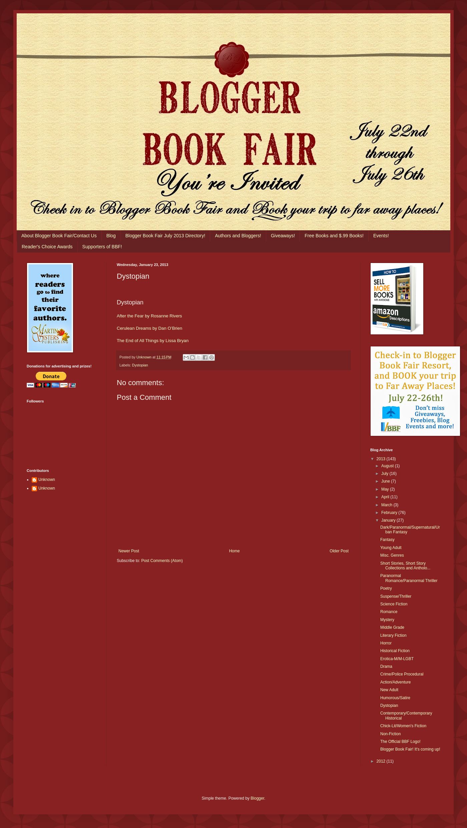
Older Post (339, 551)
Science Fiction (393, 604)
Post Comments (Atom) (162, 560)
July (385, 473)
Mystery (387, 619)
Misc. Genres (392, 555)
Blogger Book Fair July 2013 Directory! (165, 235)
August (388, 466)
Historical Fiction (395, 650)
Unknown (46, 479)
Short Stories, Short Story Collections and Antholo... (405, 565)
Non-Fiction (390, 734)
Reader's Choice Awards (47, 246)
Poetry (386, 588)
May (385, 489)
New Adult (389, 689)
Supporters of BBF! (102, 246)
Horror (386, 643)
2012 (382, 761)
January (389, 520)
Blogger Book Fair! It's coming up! (410, 749)
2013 (382, 459)
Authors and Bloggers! (238, 235)
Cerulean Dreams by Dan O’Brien (149, 328)
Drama (386, 666)
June (386, 481)
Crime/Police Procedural (401, 674)
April (385, 497)
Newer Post (128, 551)
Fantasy (387, 539)
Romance (388, 611)
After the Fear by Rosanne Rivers (149, 315)
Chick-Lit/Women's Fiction (403, 726)
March (387, 505)
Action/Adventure (395, 682)
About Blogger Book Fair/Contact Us (59, 235)
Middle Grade (392, 627)
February (389, 512)
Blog (111, 235)
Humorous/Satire (395, 698)
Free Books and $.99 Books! (334, 235)
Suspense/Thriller (395, 596)
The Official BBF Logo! (400, 741)
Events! (381, 235)
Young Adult (391, 547)
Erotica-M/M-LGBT (397, 658)
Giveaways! (283, 235)
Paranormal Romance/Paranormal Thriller (409, 578)
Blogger (257, 798)
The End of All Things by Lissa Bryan (152, 340)
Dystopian (140, 365)
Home (234, 551)
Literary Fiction (393, 635)
